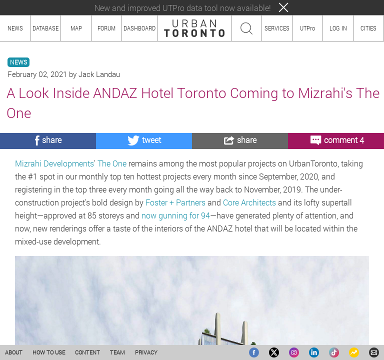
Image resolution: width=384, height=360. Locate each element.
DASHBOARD (139, 28)
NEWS (18, 62)
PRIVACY (146, 352)
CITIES (368, 28)
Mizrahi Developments (54, 163)
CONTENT (87, 352)
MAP (76, 28)
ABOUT (13, 352)
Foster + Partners (176, 202)
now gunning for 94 (176, 215)
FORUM (107, 28)
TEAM (117, 352)
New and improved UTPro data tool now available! (182, 7)
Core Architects (249, 202)
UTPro (307, 28)
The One (112, 163)
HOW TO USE (48, 352)
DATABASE (45, 28)
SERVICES (277, 28)
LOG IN (338, 28)
